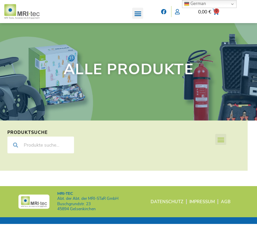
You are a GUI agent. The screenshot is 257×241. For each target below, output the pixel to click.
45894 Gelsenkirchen (76, 214)
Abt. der (87, 204)
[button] (137, 13)
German (195, 4)
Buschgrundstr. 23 (74, 209)
